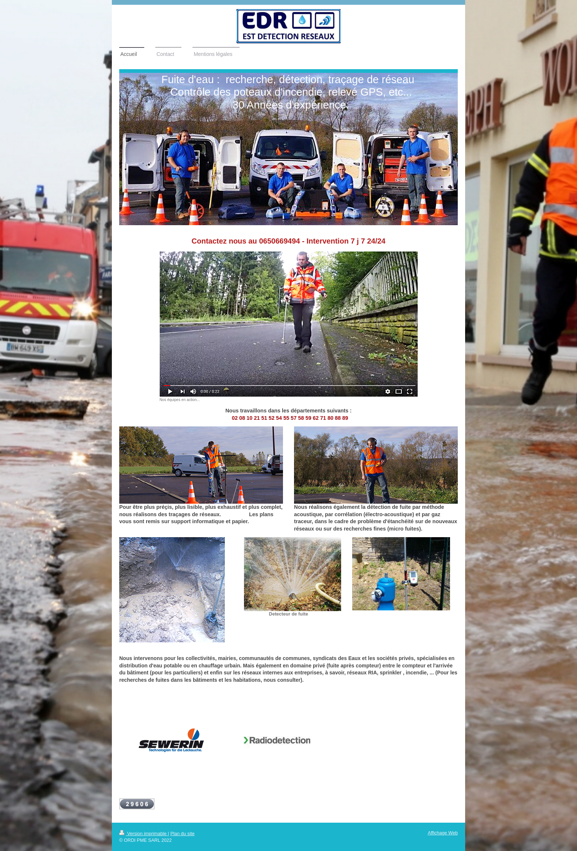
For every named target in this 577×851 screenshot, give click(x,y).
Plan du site (182, 833)
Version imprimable (143, 833)
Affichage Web (443, 833)
